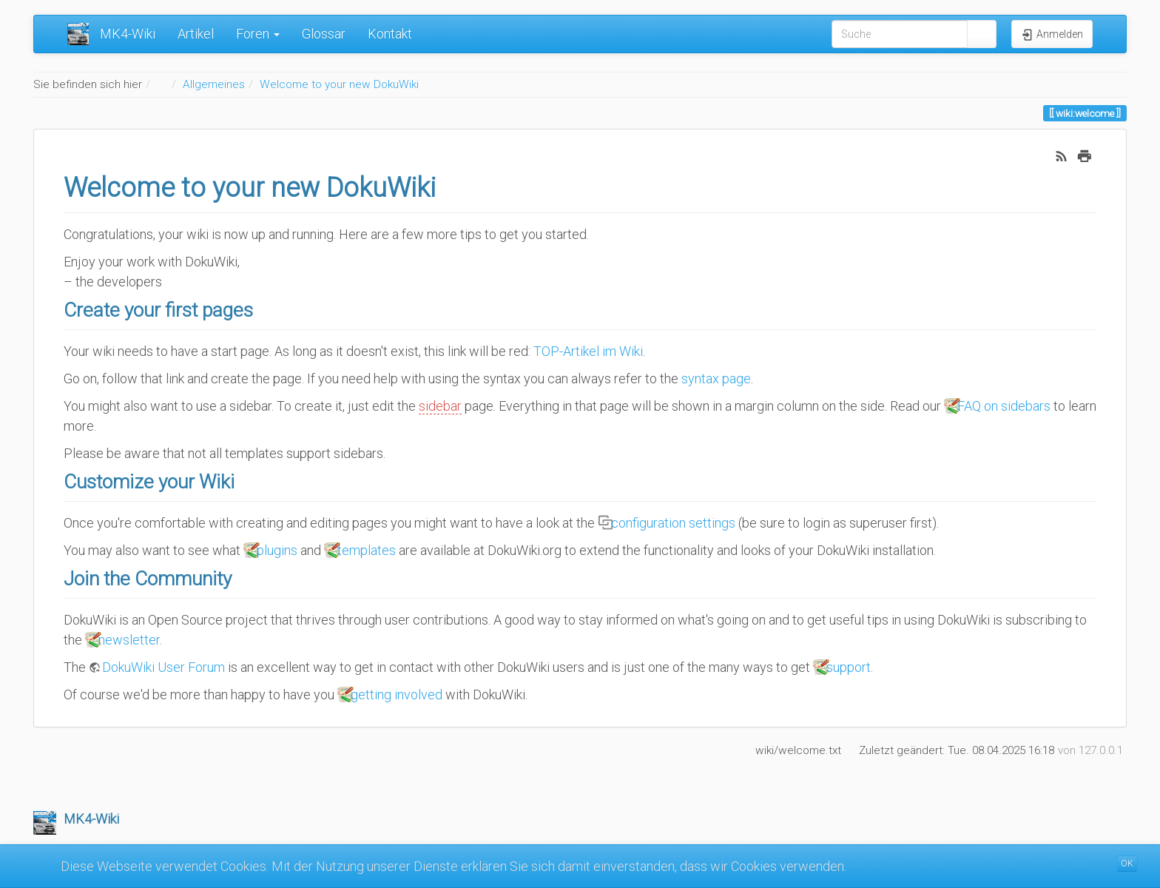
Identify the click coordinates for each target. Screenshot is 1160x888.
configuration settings (673, 523)
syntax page (716, 378)
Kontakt (390, 33)
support (848, 667)
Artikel (196, 33)
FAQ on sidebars (1004, 406)
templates (366, 550)
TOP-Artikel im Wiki (588, 351)
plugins (277, 550)
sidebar (440, 406)
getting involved (396, 694)
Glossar (323, 33)
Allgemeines (214, 84)
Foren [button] (258, 33)
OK (1127, 863)
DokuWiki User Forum (163, 667)
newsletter (129, 640)
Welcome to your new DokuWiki (339, 84)
